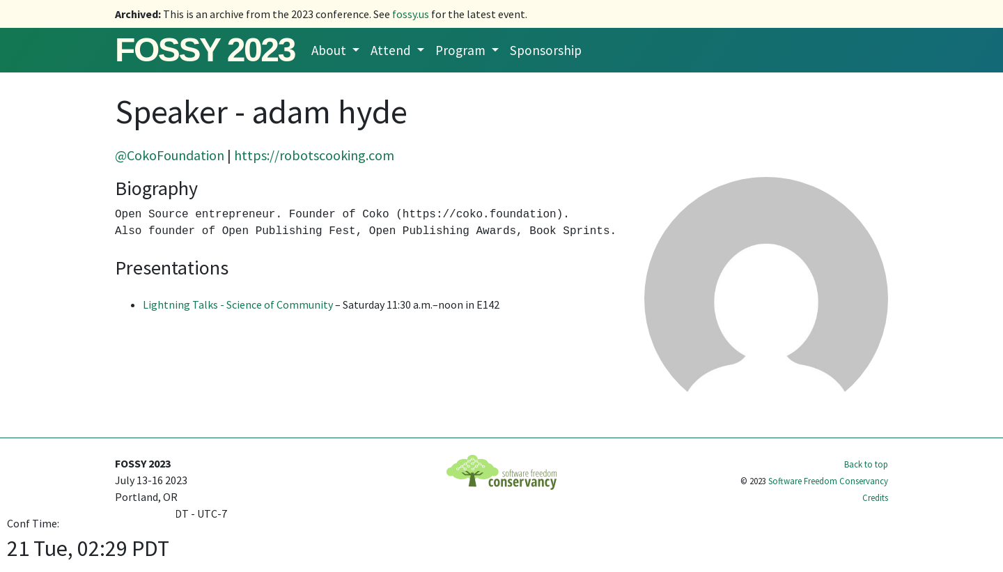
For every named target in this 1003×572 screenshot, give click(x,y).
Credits (875, 497)
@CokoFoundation (169, 155)
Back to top (866, 464)
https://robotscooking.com (314, 155)
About (330, 50)
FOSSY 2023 (205, 49)
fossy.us (410, 14)
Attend (392, 50)
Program (461, 50)
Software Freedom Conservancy (828, 480)
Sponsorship (546, 50)
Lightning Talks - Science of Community (238, 304)
